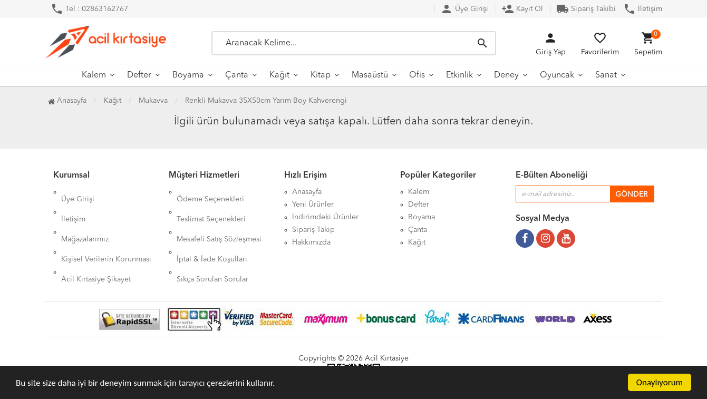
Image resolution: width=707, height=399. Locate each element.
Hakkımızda (311, 242)
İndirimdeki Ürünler (325, 217)
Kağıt (279, 75)
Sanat (606, 75)
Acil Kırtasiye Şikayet (96, 242)
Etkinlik (459, 75)
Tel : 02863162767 (89, 9)
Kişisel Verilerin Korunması (106, 229)
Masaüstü (370, 75)
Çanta (236, 75)
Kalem (94, 75)
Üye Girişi (464, 9)
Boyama (188, 75)
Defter (139, 75)
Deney (506, 75)
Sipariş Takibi (586, 9)
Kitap (321, 75)
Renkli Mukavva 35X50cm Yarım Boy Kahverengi (266, 100)
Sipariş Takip (313, 229)
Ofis (417, 75)
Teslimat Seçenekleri (211, 204)
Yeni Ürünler (313, 204)
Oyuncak (557, 75)
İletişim (642, 9)
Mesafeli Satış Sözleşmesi (219, 217)
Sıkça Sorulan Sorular (212, 242)
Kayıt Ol (522, 9)
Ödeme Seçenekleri (210, 192)
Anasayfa (67, 100)
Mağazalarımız (85, 217)
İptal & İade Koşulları (212, 229)
